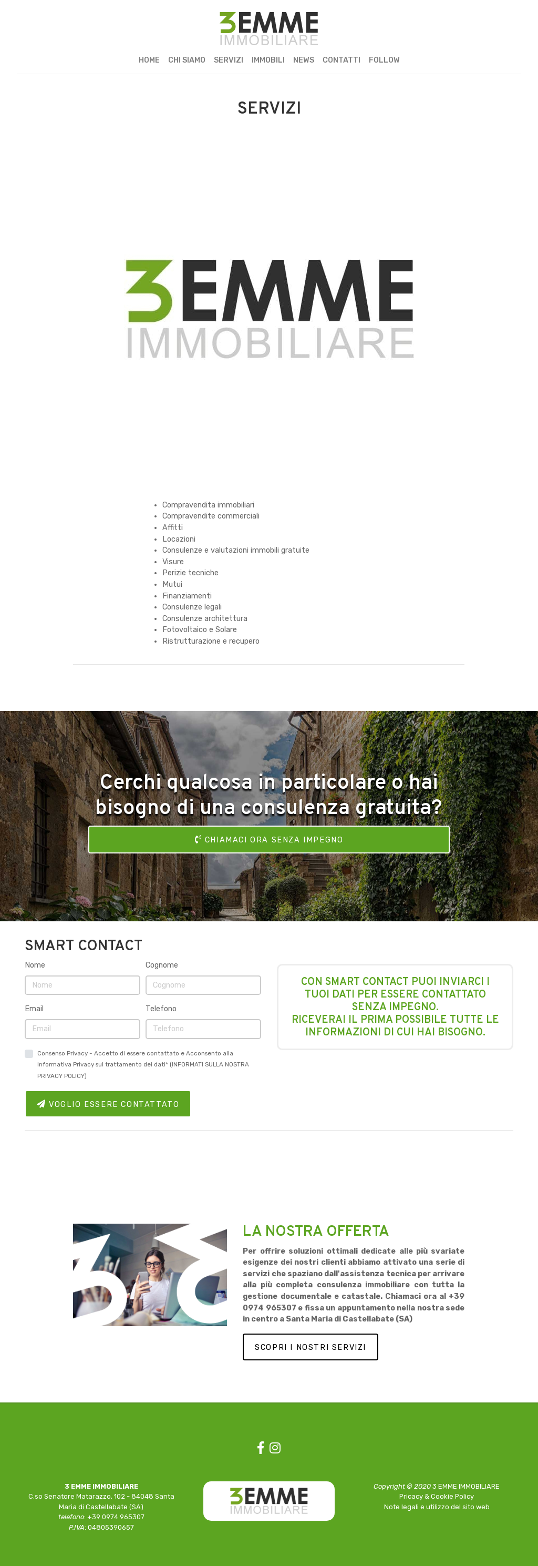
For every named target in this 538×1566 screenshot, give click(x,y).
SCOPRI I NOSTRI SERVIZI (310, 1347)
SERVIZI (228, 60)
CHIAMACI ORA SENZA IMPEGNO (269, 840)
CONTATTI (341, 60)
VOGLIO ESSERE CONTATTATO (108, 1104)
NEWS (303, 60)
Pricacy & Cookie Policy (436, 1496)
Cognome (162, 965)
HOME (149, 60)
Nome (35, 965)
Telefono (161, 1008)
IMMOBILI (268, 60)
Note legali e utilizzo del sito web (437, 1507)
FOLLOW (384, 60)
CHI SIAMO (186, 60)
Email (34, 1008)
